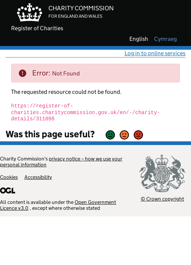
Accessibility (38, 177)
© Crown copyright (162, 198)
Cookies (9, 177)
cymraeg (165, 39)
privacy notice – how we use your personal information (61, 161)
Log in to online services (155, 53)
